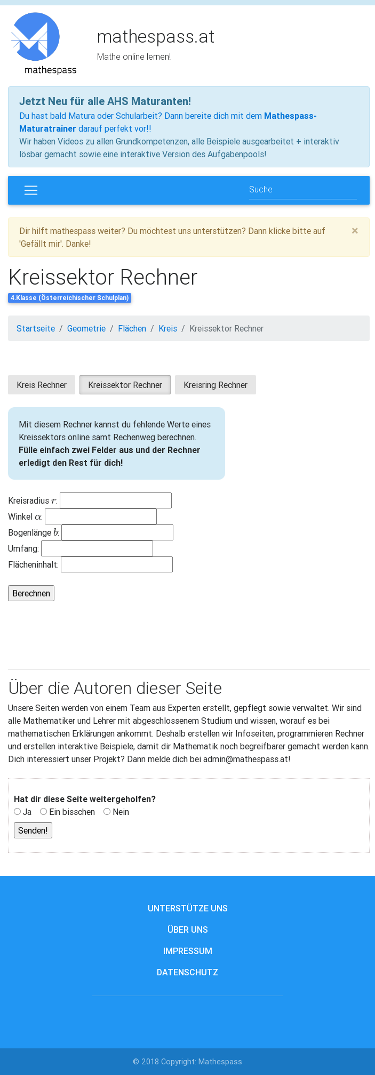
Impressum (187, 950)
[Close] (355, 231)
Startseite (36, 328)
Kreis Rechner (42, 384)
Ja (27, 811)
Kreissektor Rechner (226, 328)
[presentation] (53, 500)
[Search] (303, 190)
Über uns (187, 929)
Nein (121, 811)
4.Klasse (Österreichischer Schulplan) (70, 298)
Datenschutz (187, 972)
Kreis (167, 328)
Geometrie (86, 328)
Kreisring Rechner (215, 384)
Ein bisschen (72, 811)
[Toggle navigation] (31, 190)
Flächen (132, 328)
